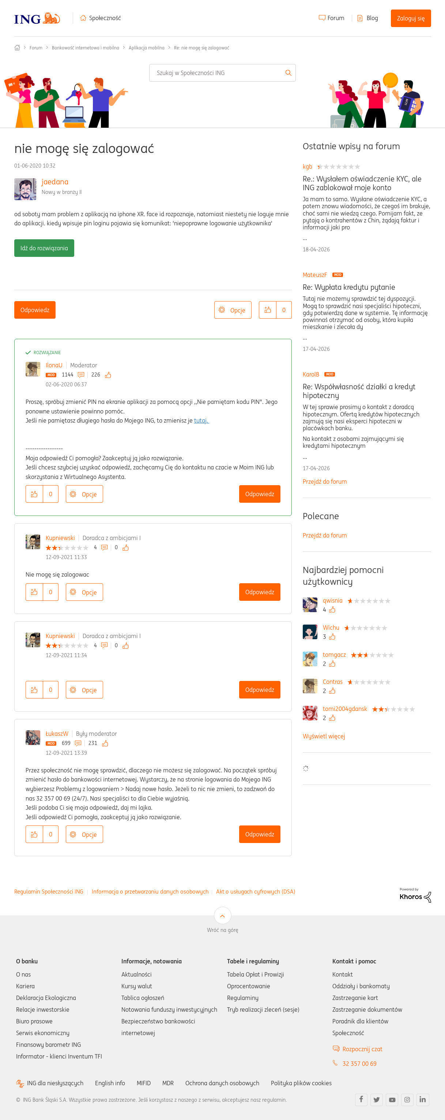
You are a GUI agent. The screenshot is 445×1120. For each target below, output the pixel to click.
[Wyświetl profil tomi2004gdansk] (347, 708)
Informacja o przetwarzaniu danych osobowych (150, 891)
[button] (267, 310)
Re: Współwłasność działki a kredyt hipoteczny (359, 391)
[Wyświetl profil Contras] (334, 681)
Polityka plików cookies (301, 1083)
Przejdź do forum (325, 481)
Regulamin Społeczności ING (48, 891)
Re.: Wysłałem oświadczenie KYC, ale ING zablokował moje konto (362, 183)
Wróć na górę (222, 930)
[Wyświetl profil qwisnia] (334, 600)
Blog (372, 18)
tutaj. (202, 420)
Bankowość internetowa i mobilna (85, 47)
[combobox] (222, 73)
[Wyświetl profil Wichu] (333, 627)
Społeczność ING (17, 47)
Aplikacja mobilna (147, 47)
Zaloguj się (411, 18)
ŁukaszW (57, 733)
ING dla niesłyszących (55, 1083)
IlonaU (54, 365)
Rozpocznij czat (362, 1049)
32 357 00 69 (360, 1063)
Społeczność (105, 18)
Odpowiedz (34, 310)
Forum (336, 18)
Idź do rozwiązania (44, 248)
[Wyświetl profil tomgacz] (336, 654)
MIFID (144, 1083)
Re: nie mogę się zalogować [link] (201, 47)
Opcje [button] (237, 310)
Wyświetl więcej (324, 736)
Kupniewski (60, 538)
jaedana (55, 181)
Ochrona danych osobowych (222, 1083)
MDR (168, 1083)
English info (110, 1083)
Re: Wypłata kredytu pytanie (349, 287)
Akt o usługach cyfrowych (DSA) (255, 891)
